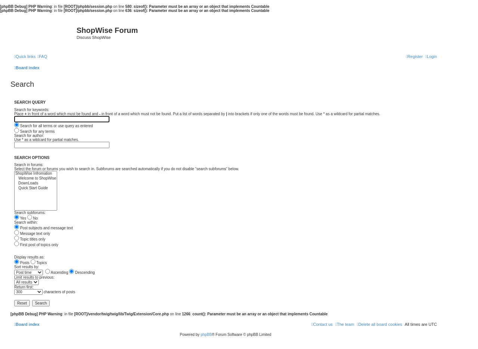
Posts (22, 263)
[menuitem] (42, 56)
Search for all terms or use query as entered (53, 126)
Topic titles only (29, 239)
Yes (20, 218)
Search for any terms (34, 131)
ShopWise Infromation (36, 173)
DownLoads (36, 183)
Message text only (32, 234)
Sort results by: (26, 267)
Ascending (56, 272)
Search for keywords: (31, 110)
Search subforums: (30, 213)
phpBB (206, 335)
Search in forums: (28, 165)
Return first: (24, 287)
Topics (39, 263)
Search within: (26, 222)
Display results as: (29, 257)
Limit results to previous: (34, 277)
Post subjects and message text (43, 228)
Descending (82, 272)
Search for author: (29, 136)
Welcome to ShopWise (36, 178)
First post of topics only (36, 245)
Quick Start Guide (36, 188)
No (32, 218)
